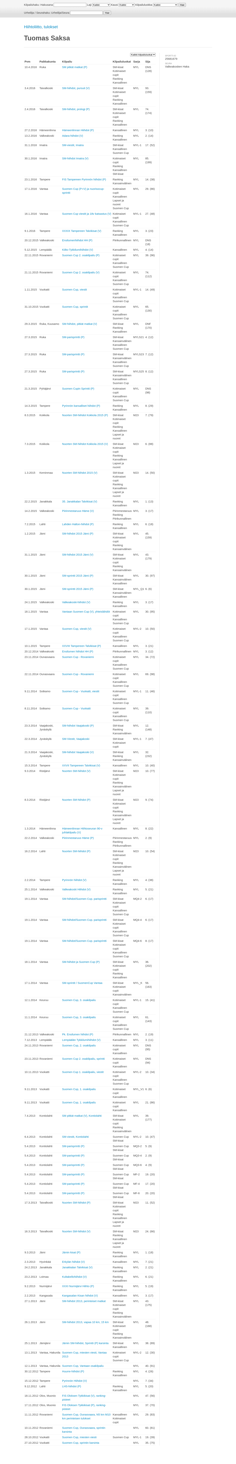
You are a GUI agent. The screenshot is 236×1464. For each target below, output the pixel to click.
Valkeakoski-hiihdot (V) (76, 602)
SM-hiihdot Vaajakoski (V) (78, 752)
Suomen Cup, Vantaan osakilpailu (83, 1365)
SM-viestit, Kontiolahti (75, 1136)
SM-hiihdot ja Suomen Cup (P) (81, 961)
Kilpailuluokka (143, 4)
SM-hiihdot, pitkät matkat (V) (79, 323)
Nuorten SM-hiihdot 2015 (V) (79, 472)
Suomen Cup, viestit (74, 289)
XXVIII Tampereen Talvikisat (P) (81, 645)
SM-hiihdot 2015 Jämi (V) (77, 554)
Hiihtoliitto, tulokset (41, 27)
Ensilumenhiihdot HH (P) (77, 240)
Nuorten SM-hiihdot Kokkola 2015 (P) (85, 415)
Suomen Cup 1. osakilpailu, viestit (83, 1072)
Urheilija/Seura (60, 12)
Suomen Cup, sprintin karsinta (80, 1442)
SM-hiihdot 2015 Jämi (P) (77, 533)
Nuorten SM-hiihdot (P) (76, 799)
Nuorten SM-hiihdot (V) (76, 770)
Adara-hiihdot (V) (72, 135)
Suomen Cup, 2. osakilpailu (79, 1045)
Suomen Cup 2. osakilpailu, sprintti (83, 1058)
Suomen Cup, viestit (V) (76, 628)
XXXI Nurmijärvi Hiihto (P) (78, 1286)
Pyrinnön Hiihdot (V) (74, 1380)
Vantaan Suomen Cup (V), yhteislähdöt (86, 611)
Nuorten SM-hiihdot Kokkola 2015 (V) (85, 443)
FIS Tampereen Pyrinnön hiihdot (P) (84, 179)
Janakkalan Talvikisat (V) (77, 1267)
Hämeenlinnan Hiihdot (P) (78, 130)
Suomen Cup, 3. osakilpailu (79, 1000)
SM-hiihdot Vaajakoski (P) (78, 725)
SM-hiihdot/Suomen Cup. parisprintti (84, 898)
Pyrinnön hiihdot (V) (74, 879)
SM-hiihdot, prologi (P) (76, 109)
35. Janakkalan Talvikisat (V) (79, 501)
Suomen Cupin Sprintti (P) (78, 388)
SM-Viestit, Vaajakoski (75, 738)
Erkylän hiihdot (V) (73, 1261)
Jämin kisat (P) (71, 1252)
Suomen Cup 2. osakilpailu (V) (81, 272)
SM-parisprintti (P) (73, 337)
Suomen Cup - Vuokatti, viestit (80, 691)
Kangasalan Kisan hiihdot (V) (80, 1295)
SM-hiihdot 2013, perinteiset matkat (84, 1301)
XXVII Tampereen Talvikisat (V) (81, 765)
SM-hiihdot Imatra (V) (75, 158)
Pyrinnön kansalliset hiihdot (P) (81, 405)
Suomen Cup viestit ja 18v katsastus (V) (86, 213)
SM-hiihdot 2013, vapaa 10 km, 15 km (85, 1322)
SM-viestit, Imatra (73, 145)
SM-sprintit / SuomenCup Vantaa (82, 982)
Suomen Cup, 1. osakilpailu (79, 1089)
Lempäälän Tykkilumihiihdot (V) (81, 1039)
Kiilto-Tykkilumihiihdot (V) (77, 249)
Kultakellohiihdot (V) (74, 1276)
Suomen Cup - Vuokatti (76, 708)
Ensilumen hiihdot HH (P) (77, 651)
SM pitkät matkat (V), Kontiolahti (82, 1115)
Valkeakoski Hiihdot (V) (76, 889)
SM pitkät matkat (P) (74, 67)
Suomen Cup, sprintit (75, 306)
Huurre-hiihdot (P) (73, 1371)
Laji (89, 4)
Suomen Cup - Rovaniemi (78, 656)
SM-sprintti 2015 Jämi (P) (77, 575)
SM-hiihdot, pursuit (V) (76, 88)
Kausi (114, 4)
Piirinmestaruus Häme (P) (78, 837)
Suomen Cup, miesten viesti (79, 1437)
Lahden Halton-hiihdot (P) (78, 524)
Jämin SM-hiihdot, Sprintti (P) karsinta (85, 1343)
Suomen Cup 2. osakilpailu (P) (81, 255)
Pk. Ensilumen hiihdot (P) (77, 1034)
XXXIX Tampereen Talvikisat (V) (81, 230)
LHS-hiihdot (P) (71, 1386)
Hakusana (46, 4)
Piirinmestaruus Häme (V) (78, 510)
